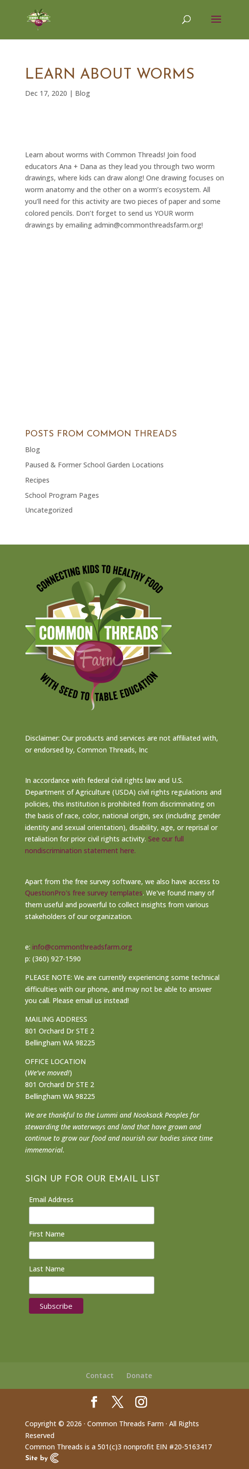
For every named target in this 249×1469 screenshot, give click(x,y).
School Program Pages (62, 495)
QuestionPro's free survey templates (84, 892)
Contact (100, 1375)
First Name (47, 1234)
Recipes (37, 480)
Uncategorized (49, 510)
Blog (82, 93)
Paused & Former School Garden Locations (94, 464)
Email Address (51, 1199)
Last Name (47, 1268)
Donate (139, 1375)
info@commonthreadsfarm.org (82, 946)
